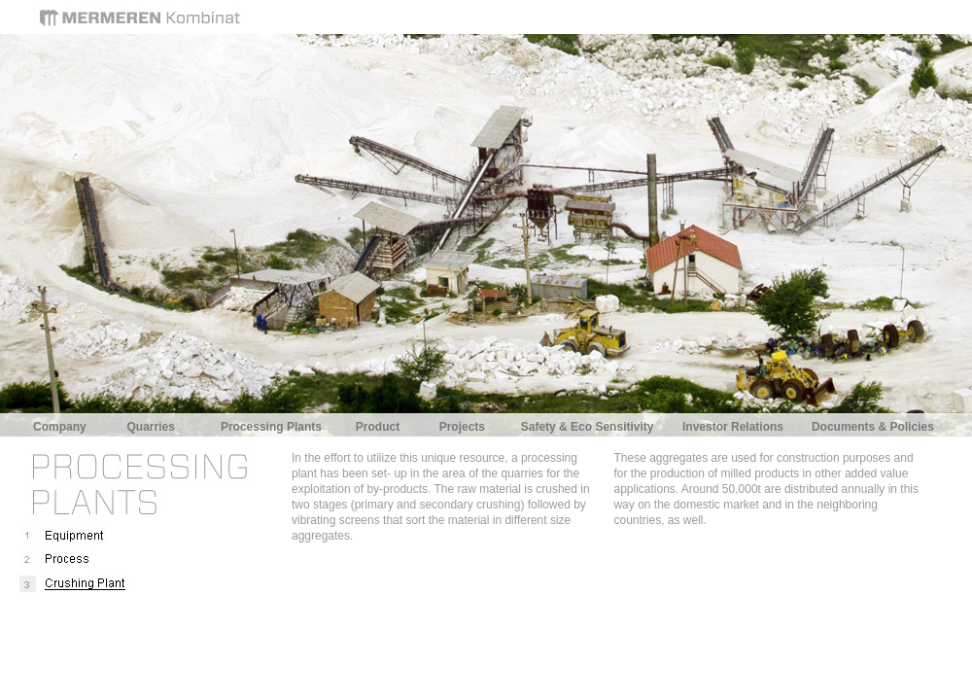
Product (377, 427)
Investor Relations (732, 427)
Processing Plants (271, 427)
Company (60, 427)
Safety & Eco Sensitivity (587, 427)
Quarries (151, 427)
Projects (462, 427)
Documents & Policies (873, 427)
